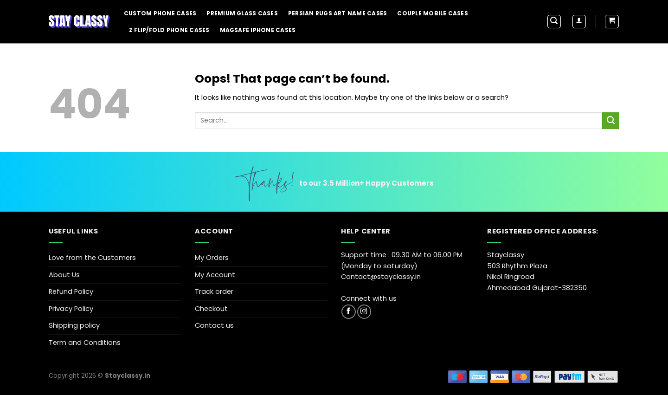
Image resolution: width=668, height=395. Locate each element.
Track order (214, 291)
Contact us (214, 325)
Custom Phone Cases (160, 13)
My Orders (212, 257)
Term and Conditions (85, 342)
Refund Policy (71, 291)
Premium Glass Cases (242, 13)
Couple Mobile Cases (432, 13)
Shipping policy (74, 325)
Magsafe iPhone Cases (258, 30)
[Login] (579, 21)
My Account (215, 274)
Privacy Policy (71, 308)
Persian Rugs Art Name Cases (337, 13)
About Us (64, 274)
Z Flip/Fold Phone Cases (169, 30)
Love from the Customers (92, 257)
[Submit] (610, 120)
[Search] (554, 21)
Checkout (211, 308)
